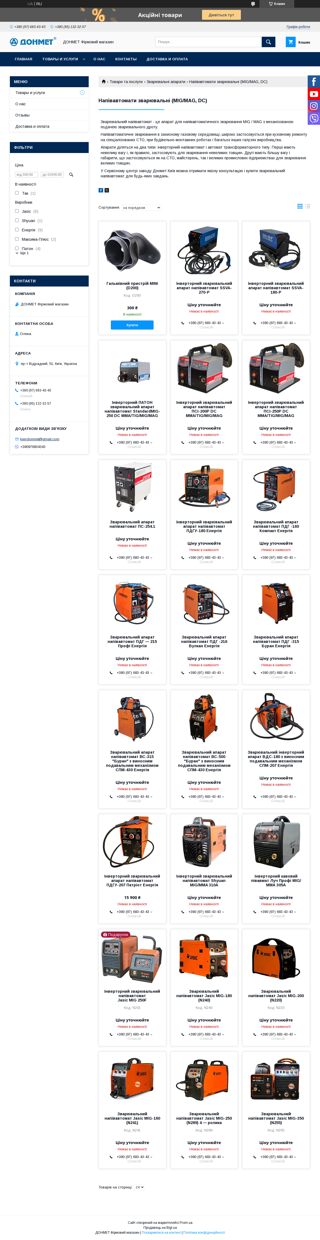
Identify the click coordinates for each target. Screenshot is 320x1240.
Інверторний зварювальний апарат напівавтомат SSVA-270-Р (204, 287)
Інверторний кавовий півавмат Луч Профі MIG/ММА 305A (276, 880)
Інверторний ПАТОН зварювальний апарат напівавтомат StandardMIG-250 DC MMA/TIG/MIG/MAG (132, 409)
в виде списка (307, 207)
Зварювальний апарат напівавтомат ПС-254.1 (132, 524)
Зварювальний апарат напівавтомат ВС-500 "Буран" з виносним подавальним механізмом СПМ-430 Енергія (204, 761)
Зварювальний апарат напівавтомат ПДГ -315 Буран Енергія (276, 641)
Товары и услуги (60, 59)
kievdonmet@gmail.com (39, 439)
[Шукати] (268, 42)
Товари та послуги (126, 82)
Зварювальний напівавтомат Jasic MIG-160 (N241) (132, 1118)
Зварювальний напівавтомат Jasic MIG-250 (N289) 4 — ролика (204, 1118)
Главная (23, 59)
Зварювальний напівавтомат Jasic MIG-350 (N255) (276, 1118)
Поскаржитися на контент (161, 1233)
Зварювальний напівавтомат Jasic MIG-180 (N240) (204, 995)
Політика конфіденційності (204, 1233)
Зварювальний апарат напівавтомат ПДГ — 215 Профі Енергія (132, 641)
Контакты (126, 59)
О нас (99, 59)
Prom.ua (186, 1223)
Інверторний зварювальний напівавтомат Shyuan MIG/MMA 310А (204, 880)
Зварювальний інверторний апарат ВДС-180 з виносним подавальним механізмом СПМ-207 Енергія (276, 759)
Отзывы (22, 115)
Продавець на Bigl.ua (160, 1228)
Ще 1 (24, 253)
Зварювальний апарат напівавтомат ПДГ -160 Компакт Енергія (276, 526)
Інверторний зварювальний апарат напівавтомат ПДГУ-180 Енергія (204, 526)
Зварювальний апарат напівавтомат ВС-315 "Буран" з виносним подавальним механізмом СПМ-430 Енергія (132, 761)
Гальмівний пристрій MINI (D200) (132, 285)
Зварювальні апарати (166, 82)
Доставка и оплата (167, 59)
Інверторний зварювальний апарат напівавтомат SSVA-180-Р (276, 287)
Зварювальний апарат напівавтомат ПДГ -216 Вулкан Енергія (204, 641)
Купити (132, 325)
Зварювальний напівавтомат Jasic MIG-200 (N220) (276, 995)
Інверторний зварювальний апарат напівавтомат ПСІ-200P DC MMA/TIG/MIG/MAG (204, 409)
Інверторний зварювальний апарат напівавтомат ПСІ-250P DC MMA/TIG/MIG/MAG (276, 409)
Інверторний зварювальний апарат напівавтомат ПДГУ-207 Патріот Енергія (132, 880)
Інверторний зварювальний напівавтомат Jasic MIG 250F (132, 995)
